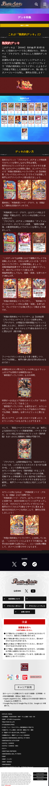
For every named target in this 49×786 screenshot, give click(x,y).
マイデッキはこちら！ (24, 147)
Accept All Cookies (40, 773)
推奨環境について (14, 615)
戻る (24, 563)
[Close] (45, 769)
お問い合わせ (25, 628)
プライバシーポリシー (14, 622)
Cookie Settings (37, 615)
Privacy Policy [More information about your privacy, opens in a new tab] (8, 785)
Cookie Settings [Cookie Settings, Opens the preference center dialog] (40, 779)
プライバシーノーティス (37, 622)
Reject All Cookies (40, 776)
